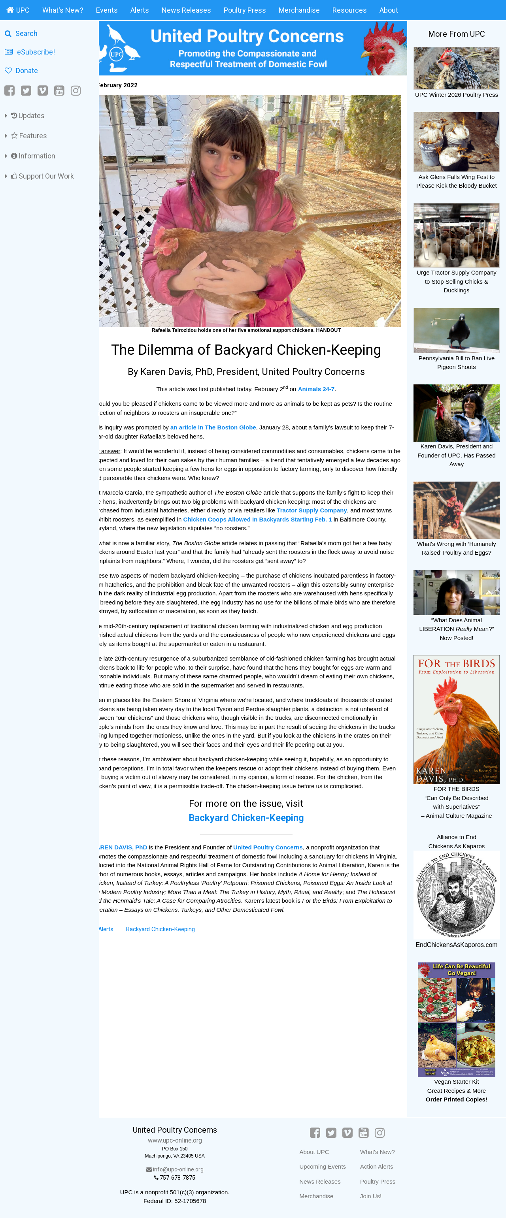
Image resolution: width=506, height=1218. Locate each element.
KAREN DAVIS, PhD (133, 843)
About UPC (319, 1151)
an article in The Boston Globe (227, 415)
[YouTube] (59, 91)
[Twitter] (26, 91)
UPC (18, 10)
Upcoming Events (327, 1166)
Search (21, 33)
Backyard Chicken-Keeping (253, 814)
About (389, 10)
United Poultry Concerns (281, 843)
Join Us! (376, 1196)
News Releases (186, 10)
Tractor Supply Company (335, 498)
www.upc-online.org (186, 1140)
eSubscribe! (30, 52)
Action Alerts (381, 1166)
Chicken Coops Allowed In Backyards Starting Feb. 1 (288, 506)
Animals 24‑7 (323, 376)
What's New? (62, 10)
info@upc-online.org (185, 1169)
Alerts (139, 10)
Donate (21, 70)
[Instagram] (75, 91)
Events (107, 10)
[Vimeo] (42, 91)
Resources (349, 10)
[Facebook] (10, 91)
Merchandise (299, 10)
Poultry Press (245, 10)
